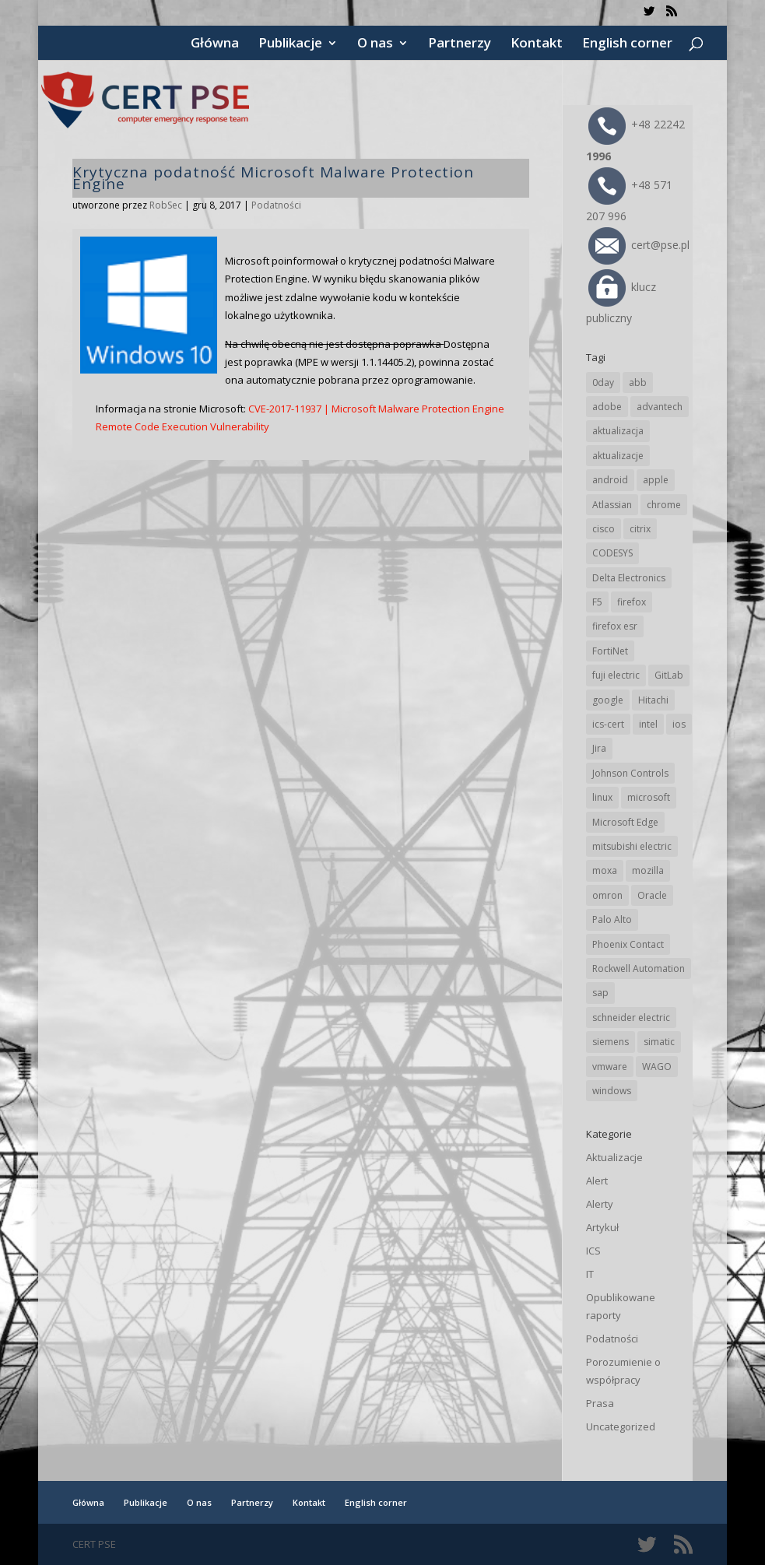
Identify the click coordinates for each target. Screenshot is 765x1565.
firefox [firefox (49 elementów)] (631, 602)
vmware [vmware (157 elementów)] (609, 1066)
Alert (597, 1181)
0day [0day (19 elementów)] (603, 382)
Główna (215, 44)
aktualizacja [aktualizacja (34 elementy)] (618, 430)
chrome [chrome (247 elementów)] (664, 504)
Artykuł (602, 1227)
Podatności (276, 205)
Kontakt (537, 44)
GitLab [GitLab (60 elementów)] (668, 675)
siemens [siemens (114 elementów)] (610, 1041)
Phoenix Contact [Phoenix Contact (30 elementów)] (628, 944)
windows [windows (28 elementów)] (611, 1090)
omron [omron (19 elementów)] (607, 895)
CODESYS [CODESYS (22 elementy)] (612, 553)
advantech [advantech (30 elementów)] (660, 406)
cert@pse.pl (639, 244)
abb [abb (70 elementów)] (638, 382)
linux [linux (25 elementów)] (602, 797)
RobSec (165, 205)
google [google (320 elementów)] (607, 700)
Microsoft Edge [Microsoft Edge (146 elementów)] (625, 822)
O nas (375, 44)
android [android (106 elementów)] (610, 479)
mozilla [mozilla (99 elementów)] (648, 870)
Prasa (600, 1403)
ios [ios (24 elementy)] (679, 724)
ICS (593, 1251)
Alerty (599, 1204)
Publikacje (290, 44)
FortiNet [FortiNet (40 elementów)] (610, 651)
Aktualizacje (614, 1157)
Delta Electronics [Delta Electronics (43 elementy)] (628, 577)
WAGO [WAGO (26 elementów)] (657, 1066)
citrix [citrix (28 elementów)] (640, 528)
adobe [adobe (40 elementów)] (607, 406)
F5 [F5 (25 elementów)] (597, 602)
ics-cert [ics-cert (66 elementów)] (608, 724)
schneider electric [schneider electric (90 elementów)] (631, 1017)
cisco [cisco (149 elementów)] (603, 528)
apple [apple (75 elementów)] (655, 479)
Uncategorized (620, 1426)
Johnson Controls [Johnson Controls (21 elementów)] (630, 773)
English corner (627, 44)
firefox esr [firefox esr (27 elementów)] (614, 626)
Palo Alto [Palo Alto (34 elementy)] (612, 919)
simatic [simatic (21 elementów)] (659, 1041)
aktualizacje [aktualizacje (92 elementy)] (618, 455)
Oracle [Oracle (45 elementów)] (652, 895)
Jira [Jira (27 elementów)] (599, 748)
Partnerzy (459, 44)
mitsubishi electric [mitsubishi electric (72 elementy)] (632, 846)
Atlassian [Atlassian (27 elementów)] (612, 504)
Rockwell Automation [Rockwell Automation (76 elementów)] (638, 968)
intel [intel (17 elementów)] (648, 724)
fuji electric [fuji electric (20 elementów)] (616, 675)
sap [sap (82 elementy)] (600, 992)
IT (590, 1274)
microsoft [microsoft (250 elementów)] (648, 797)
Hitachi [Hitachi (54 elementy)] (653, 700)
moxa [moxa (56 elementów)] (604, 870)
